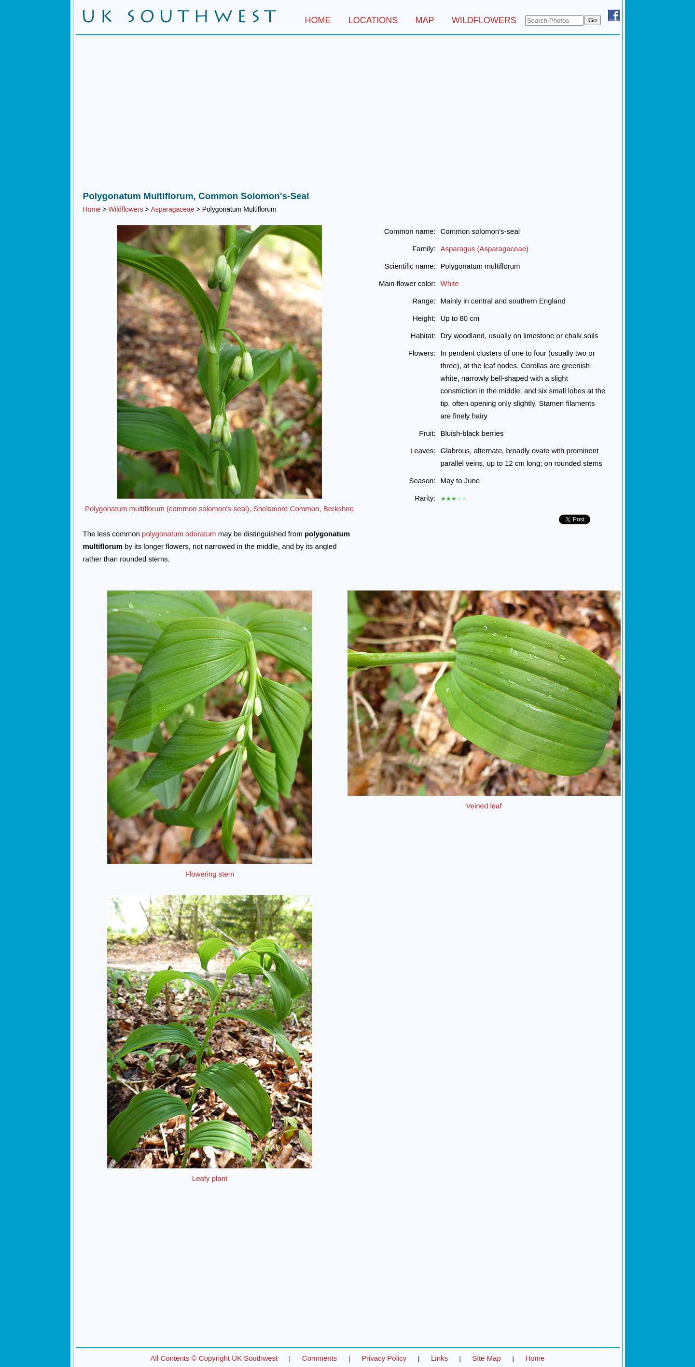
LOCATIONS (373, 20)
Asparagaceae (172, 209)
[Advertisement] (347, 115)
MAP (425, 20)
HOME (318, 20)
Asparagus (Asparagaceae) (485, 249)
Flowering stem (210, 874)
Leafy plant (209, 1178)
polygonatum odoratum (179, 534)
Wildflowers (126, 209)
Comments (319, 1358)
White (450, 283)
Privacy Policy (383, 1358)
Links (439, 1358)
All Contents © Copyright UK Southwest (214, 1358)
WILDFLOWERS (484, 20)
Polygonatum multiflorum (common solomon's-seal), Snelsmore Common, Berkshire (219, 508)
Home (92, 209)
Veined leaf (483, 806)
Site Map (487, 1358)
